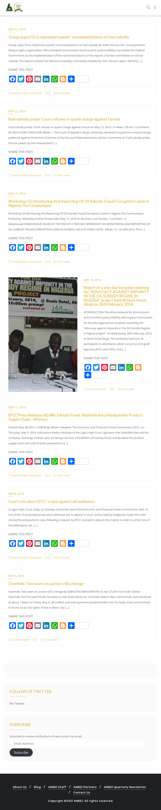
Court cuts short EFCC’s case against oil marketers (51, 501)
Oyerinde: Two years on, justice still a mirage (46, 583)
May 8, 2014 (16, 494)
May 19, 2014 (17, 193)
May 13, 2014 (17, 407)
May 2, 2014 (16, 576)
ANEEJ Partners (85, 787)
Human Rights (19, 640)
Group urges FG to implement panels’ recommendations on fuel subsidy (68, 37)
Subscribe (21, 752)
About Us (20, 787)
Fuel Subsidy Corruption (25, 93)
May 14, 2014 (92, 280)
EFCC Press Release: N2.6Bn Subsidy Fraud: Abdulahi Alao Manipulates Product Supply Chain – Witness (75, 417)
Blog (37, 787)
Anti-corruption (95, 389)
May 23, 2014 (17, 111)
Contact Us (81, 792)
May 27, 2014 (17, 29)
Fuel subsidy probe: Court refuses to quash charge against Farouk (64, 119)
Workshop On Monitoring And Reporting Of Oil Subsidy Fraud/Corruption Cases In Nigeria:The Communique (78, 203)
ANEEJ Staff (57, 787)
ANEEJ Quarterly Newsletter (125, 787)
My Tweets (16, 703)
